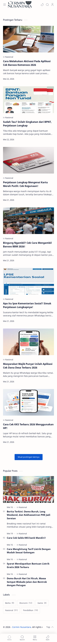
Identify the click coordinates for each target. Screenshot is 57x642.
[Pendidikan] (30, 610)
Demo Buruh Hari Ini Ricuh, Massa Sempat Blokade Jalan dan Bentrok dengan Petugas (27, 582)
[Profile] (52, 4)
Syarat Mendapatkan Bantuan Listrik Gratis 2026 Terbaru (28, 565)
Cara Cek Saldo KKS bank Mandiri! (26, 537)
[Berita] (9, 603)
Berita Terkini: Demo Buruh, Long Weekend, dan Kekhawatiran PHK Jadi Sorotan (28, 515)
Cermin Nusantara (21, 627)
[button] (42, 4)
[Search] (47, 4)
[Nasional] (9, 56)
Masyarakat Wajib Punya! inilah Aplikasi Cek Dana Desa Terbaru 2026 (27, 365)
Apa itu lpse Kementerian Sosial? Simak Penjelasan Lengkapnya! (27, 305)
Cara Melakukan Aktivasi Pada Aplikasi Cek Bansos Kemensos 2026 (27, 63)
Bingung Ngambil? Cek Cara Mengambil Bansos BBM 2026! (27, 244)
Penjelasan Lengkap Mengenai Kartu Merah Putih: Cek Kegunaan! (25, 184)
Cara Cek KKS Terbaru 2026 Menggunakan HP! (28, 426)
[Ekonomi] (25, 603)
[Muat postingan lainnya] (29, 457)
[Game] (41, 603)
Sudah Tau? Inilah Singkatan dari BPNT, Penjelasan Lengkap (27, 123)
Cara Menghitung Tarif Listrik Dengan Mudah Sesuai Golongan (29, 550)
